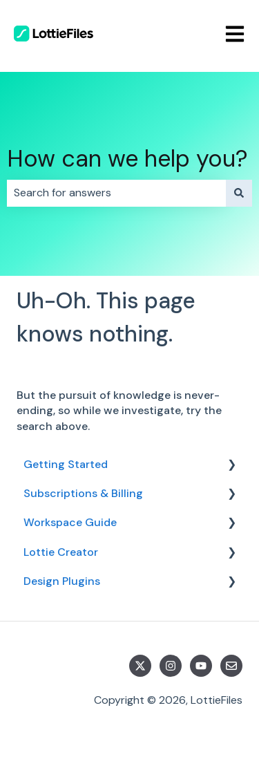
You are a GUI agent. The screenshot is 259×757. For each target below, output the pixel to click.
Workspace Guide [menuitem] (70, 522)
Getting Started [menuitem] (65, 464)
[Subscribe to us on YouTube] (201, 666)
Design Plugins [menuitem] (61, 581)
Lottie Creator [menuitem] (60, 552)
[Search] (239, 193)
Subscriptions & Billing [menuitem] (83, 493)
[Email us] (231, 666)
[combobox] (116, 193)
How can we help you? (127, 158)
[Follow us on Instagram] (171, 666)
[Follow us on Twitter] (140, 666)
